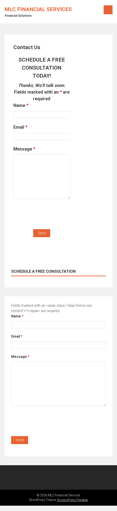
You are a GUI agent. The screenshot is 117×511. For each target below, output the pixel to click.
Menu (108, 9)
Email (20, 127)
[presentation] (47, 215)
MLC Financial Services (38, 9)
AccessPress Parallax (72, 500)
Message (24, 149)
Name (20, 105)
